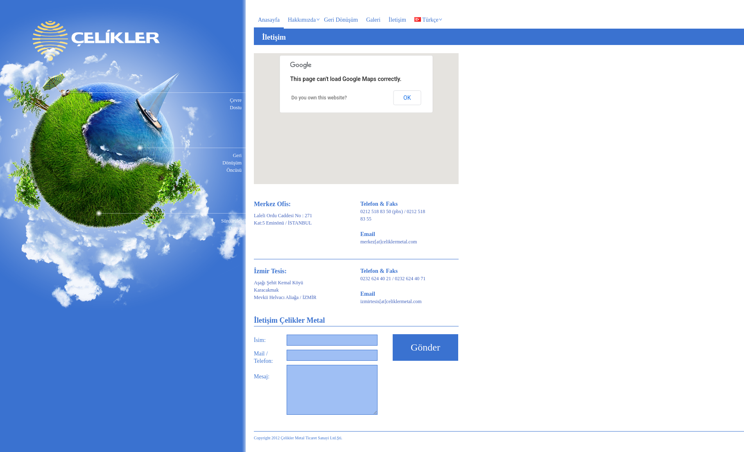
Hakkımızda (302, 20)
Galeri (373, 20)
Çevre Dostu (236, 103)
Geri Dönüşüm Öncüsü (232, 163)
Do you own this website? (319, 98)
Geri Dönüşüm (341, 20)
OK (407, 97)
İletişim (397, 20)
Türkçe (426, 20)
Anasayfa (269, 20)
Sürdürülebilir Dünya (231, 224)
